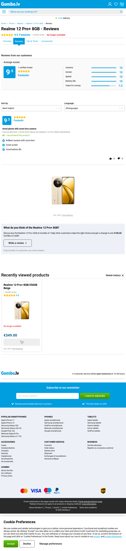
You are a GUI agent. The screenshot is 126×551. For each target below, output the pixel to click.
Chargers (4, 451)
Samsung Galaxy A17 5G (11, 436)
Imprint (56, 508)
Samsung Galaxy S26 (9, 426)
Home (3, 23)
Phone (11, 23)
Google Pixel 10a (8, 431)
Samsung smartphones (53, 423)
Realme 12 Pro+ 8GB (34, 23)
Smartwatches (7, 459)
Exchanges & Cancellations (55, 456)
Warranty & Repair (51, 459)
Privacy (48, 508)
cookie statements (113, 536)
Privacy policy (6, 476)
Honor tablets (92, 428)
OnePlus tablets (93, 431)
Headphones (6, 456)
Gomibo (5, 467)
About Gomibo (7, 470)
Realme (20, 23)
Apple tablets (92, 420)
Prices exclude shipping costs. (90, 502)
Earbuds (4, 453)
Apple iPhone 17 (7, 420)
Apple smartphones (52, 420)
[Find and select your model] (66, 11)
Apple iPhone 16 (7, 423)
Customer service (54, 442)
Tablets (91, 417)
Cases (3, 445)
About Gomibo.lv (36, 508)
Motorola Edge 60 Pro (10, 434)
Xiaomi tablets (93, 426)
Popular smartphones (14, 417)
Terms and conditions (88, 508)
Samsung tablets (94, 423)
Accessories (8, 442)
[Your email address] (47, 396)
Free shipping (67, 215)
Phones (48, 417)
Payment (48, 445)
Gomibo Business (94, 445)
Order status (49, 448)
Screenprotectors (8, 448)
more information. (89, 504)
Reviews (49, 23)
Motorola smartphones (53, 428)
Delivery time (49, 451)
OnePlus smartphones (53, 426)
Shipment (48, 453)
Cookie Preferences (69, 508)
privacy (97, 536)
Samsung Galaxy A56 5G (11, 428)
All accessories (7, 461)
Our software (6, 473)
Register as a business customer (100, 448)
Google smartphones (52, 431)
